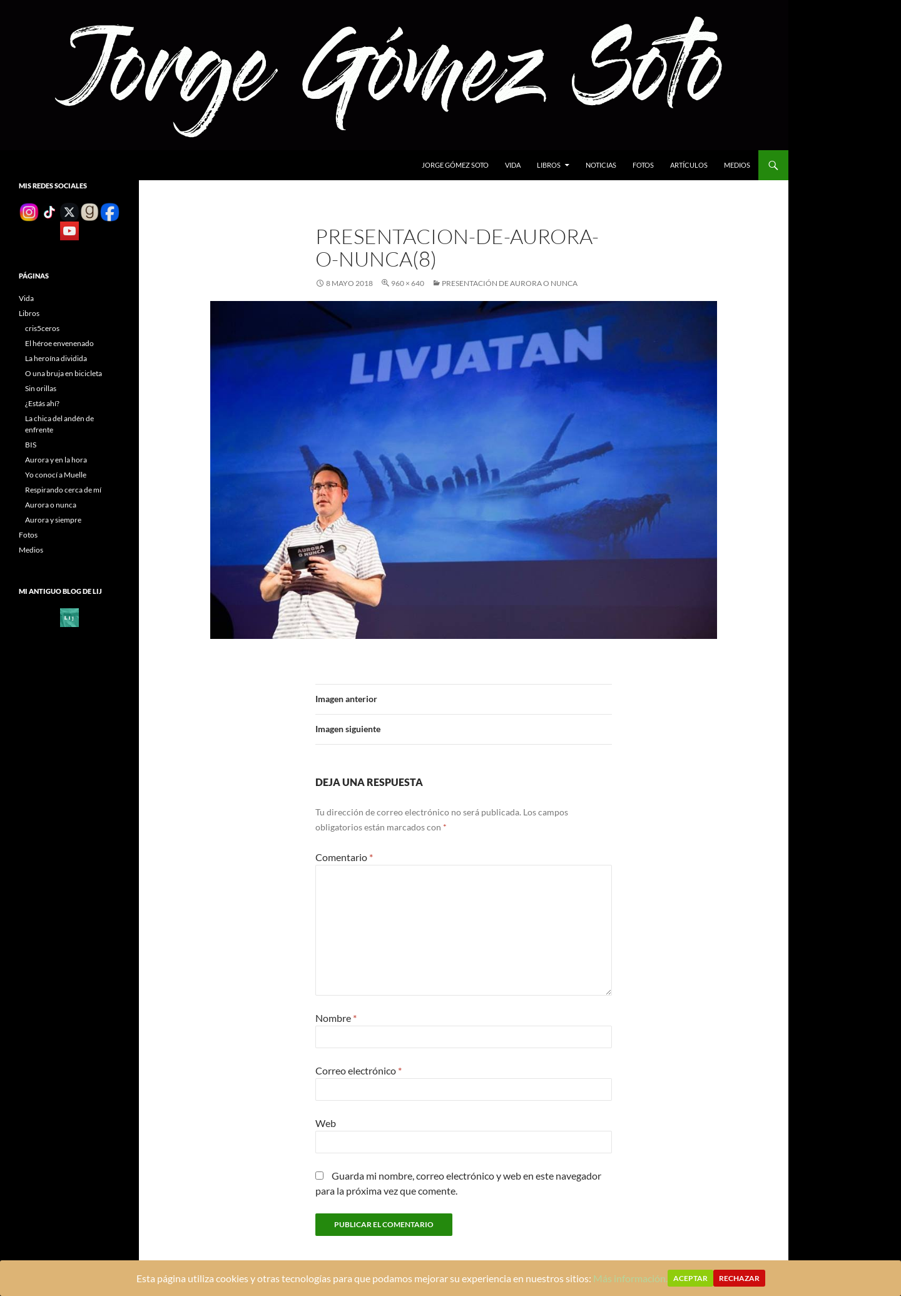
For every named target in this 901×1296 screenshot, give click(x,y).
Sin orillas (40, 388)
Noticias (601, 165)
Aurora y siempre (53, 519)
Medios (737, 165)
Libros (549, 165)
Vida (513, 165)
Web (325, 1123)
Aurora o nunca (50, 504)
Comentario (344, 857)
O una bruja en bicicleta (63, 373)
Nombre (336, 1018)
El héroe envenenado (59, 343)
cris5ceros (42, 328)
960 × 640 (407, 283)
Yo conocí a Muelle (55, 474)
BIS (30, 444)
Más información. (630, 1278)
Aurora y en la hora (56, 459)
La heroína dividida (56, 358)
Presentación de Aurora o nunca (510, 283)
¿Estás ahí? (42, 403)
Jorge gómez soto (455, 165)
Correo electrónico (358, 1070)
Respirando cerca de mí (63, 489)
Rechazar (739, 1278)
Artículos (689, 165)
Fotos (643, 165)
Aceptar (690, 1278)
